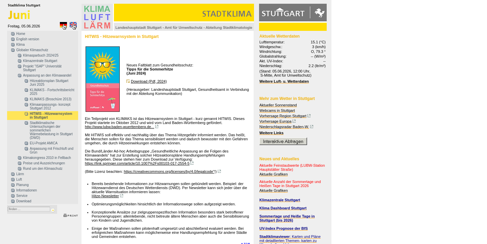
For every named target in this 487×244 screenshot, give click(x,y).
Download (23, 201)
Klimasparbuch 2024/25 (41, 55)
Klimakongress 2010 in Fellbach (47, 158)
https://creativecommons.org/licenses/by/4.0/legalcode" (169, 171)
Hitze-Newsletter (105, 196)
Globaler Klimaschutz (32, 50)
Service (21, 196)
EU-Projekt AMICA (43, 143)
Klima (20, 44)
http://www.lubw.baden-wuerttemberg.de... (119, 127)
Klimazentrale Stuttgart (40, 61)
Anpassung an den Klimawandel (47, 75)
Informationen (26, 190)
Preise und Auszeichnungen (44, 163)
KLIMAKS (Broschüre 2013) (50, 99)
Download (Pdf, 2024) (149, 81)
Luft (19, 179)
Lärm (20, 174)
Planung (22, 185)
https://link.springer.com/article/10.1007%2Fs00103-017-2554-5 (137, 163)
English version (27, 39)
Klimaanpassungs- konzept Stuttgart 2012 (50, 106)
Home (20, 34)
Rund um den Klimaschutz (43, 168)
